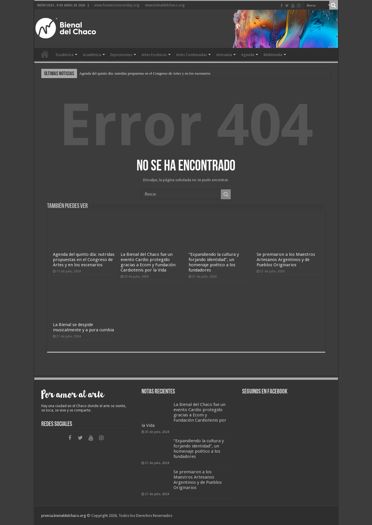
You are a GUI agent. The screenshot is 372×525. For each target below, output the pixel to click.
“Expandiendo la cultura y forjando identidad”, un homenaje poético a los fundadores (214, 262)
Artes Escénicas (154, 55)
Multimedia (273, 55)
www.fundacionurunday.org (116, 5)
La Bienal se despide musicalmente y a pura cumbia (83, 327)
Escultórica (65, 55)
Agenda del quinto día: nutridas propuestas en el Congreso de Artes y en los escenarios (144, 73)
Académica (92, 55)
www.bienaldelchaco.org (165, 5)
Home (44, 54)
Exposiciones (121, 55)
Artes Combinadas (191, 55)
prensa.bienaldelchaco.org (63, 515)
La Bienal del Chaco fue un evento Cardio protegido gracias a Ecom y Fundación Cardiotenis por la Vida (148, 262)
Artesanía (224, 55)
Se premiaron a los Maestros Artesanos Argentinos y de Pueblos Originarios (286, 259)
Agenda (247, 55)
